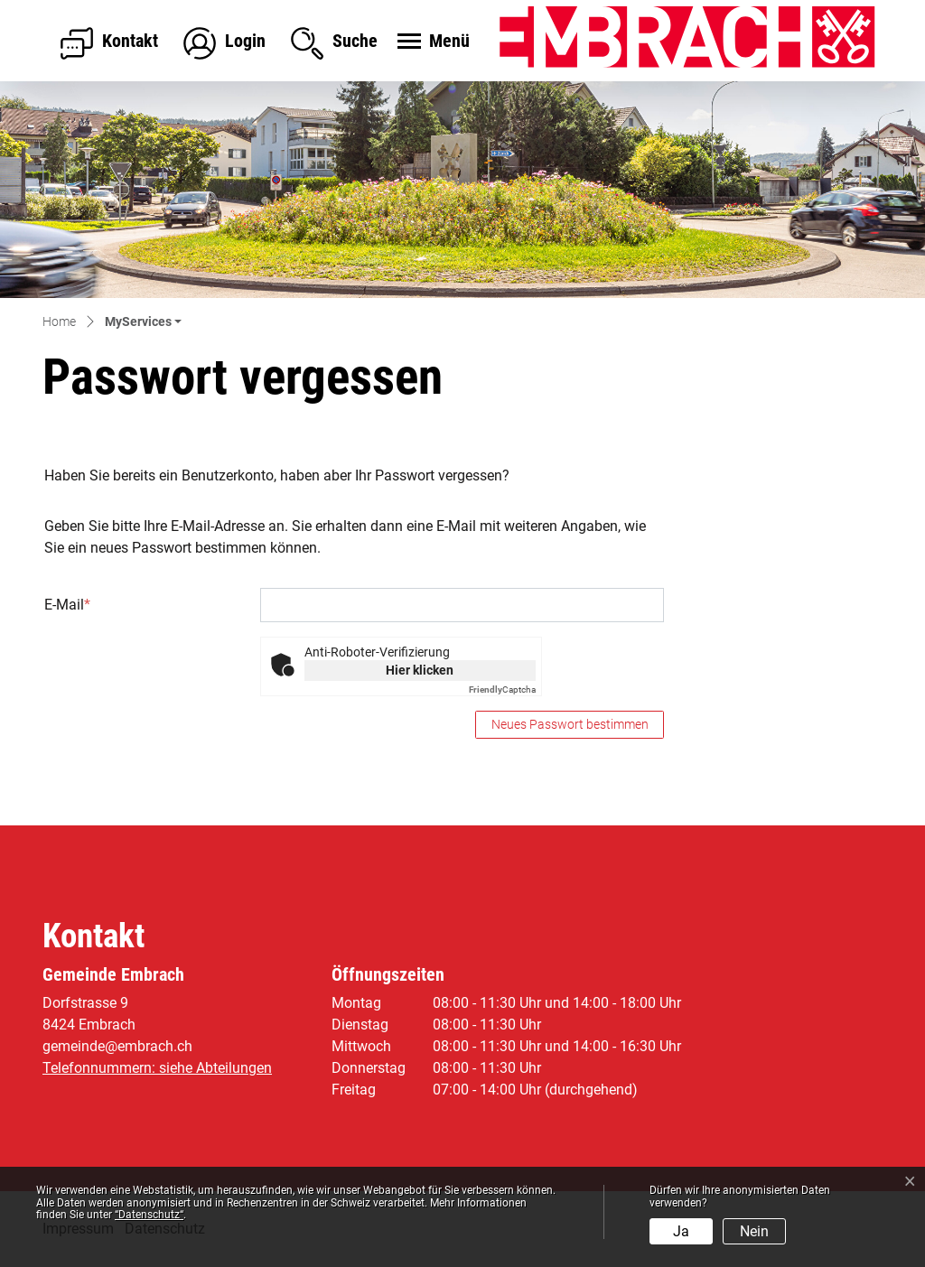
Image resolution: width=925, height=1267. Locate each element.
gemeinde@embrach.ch (117, 1046)
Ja (681, 1231)
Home (59, 321)
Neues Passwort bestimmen (570, 724)
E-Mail (67, 604)
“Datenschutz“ (149, 1214)
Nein (754, 1231)
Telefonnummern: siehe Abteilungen (157, 1067)
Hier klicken (419, 670)
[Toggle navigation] (431, 42)
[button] (143, 322)
